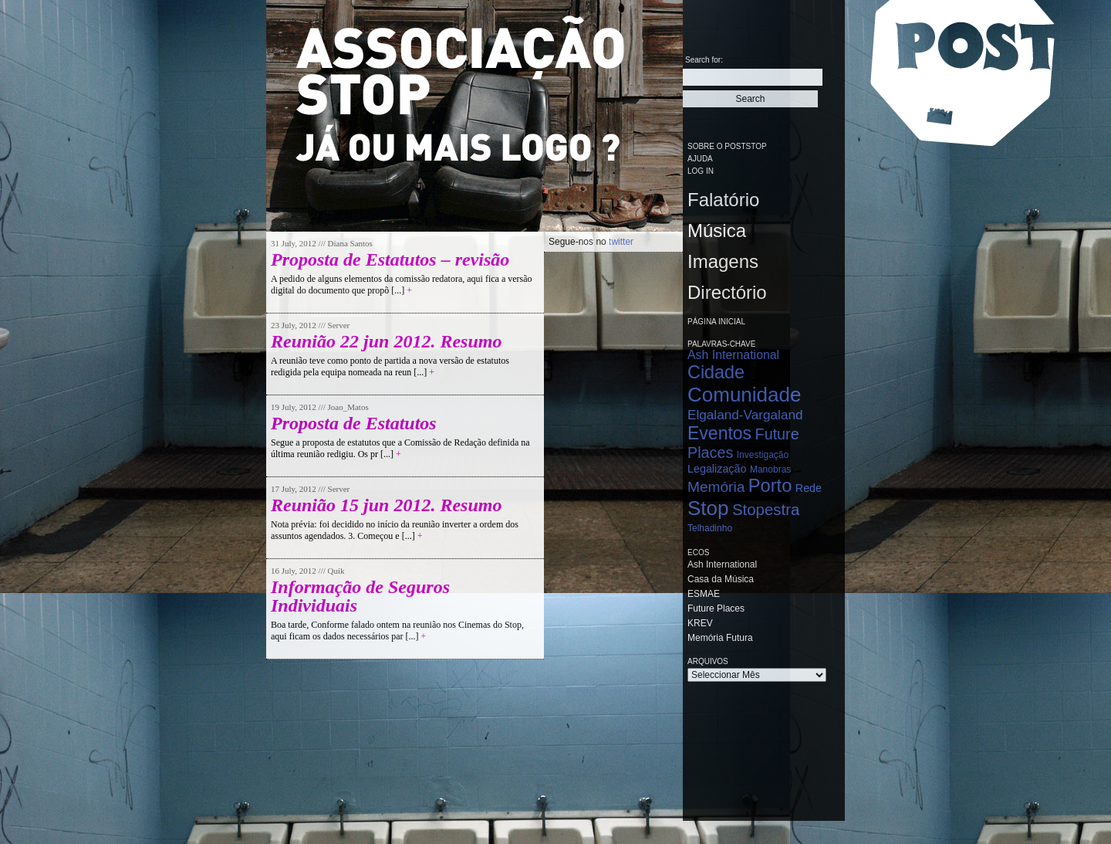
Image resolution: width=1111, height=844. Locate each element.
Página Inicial (716, 321)
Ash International (733, 354)
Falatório (723, 199)
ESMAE (703, 593)
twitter (621, 241)
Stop (708, 508)
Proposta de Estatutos (354, 423)
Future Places (716, 608)
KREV (700, 623)
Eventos (719, 433)
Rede (808, 488)
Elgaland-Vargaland (745, 414)
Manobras (770, 469)
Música (716, 230)
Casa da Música (720, 579)
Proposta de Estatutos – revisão (390, 259)
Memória (716, 487)
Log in (700, 171)
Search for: (704, 60)
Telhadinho (709, 528)
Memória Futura (720, 637)
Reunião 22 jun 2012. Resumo (386, 341)
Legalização (716, 469)
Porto (770, 486)
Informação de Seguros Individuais (360, 596)
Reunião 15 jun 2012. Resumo (386, 505)
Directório (727, 292)
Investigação (763, 454)
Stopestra (765, 509)
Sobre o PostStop (727, 146)
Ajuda (700, 158)
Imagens (722, 261)
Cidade (716, 372)
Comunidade (744, 394)
